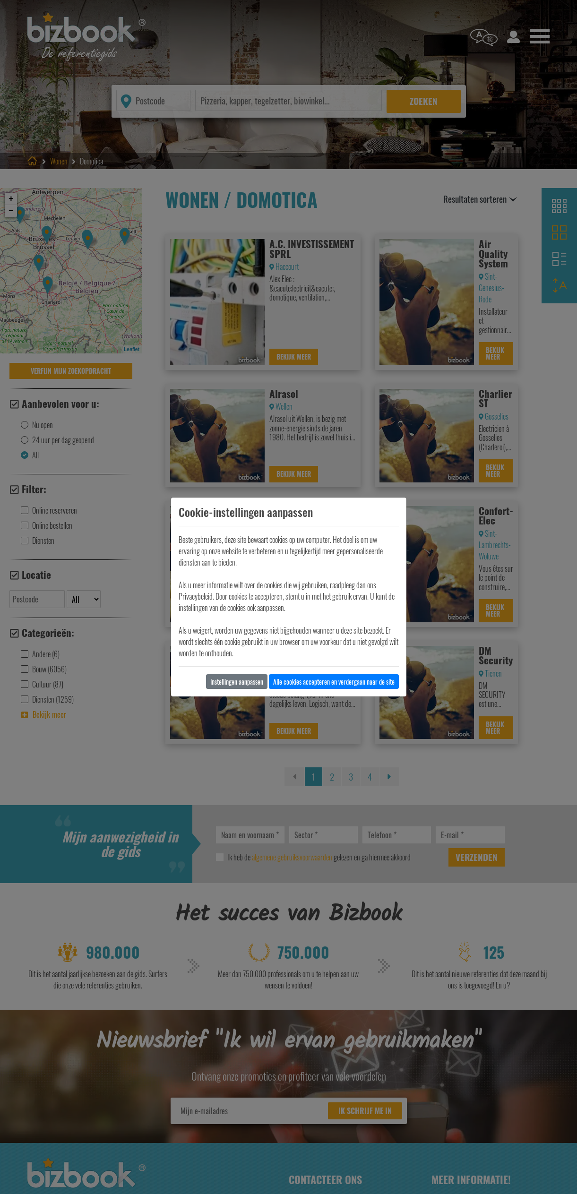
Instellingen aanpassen (236, 682)
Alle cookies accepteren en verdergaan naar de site (334, 682)
